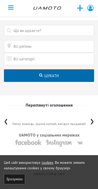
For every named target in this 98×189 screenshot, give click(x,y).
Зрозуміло (14, 179)
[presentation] (6, 120)
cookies (47, 162)
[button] (90, 8)
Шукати (49, 75)
